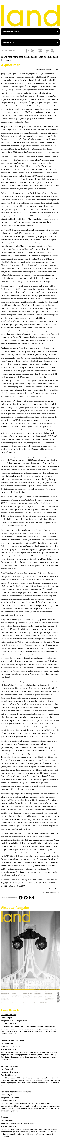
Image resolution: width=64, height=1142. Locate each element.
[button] (31, 898)
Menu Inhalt (30, 42)
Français (12, 50)
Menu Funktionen (30, 31)
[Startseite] (30, 26)
